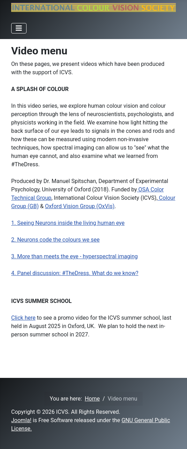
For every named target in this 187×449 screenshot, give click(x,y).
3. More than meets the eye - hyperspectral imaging (74, 256)
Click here (23, 317)
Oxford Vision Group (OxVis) (79, 206)
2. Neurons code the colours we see (55, 239)
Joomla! (21, 420)
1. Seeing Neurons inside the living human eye (68, 223)
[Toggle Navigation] (19, 28)
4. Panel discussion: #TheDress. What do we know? (74, 273)
